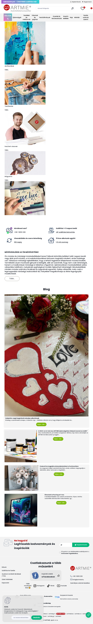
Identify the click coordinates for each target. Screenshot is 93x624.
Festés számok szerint (86, 17)
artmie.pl (52, 614)
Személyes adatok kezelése (80, 583)
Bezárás (36, 617)
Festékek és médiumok (26, 17)
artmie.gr (51, 616)
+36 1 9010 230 (20, 232)
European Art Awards (66, 595)
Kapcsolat (5, 583)
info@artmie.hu (78, 580)
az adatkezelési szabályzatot (78, 551)
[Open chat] (88, 615)
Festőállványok (44, 17)
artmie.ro (78, 614)
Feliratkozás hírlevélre (36, 545)
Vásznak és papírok (35, 17)
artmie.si (44, 614)
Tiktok (50, 585)
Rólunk (4, 567)
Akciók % (7, 17)
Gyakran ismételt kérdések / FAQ (11, 575)
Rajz (71, 17)
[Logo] (17, 8)
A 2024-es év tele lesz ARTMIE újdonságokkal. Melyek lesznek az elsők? (62, 431)
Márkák (76, 17)
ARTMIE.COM (61, 614)
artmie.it (58, 616)
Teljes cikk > (41, 424)
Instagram (39, 585)
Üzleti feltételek (7, 579)
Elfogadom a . (75, 552)
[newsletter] (80, 545)
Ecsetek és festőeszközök (57, 17)
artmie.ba (70, 614)
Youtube (62, 586)
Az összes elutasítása (21, 617)
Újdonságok (17, 17)
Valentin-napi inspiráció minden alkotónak (22, 418)
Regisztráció (88, 2)
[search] (72, 9)
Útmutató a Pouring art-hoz (54, 495)
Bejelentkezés (76, 2)
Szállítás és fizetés (8, 570)
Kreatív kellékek (65, 17)
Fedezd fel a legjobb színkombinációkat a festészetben (59, 466)
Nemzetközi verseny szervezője (69, 599)
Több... (7, 70)
